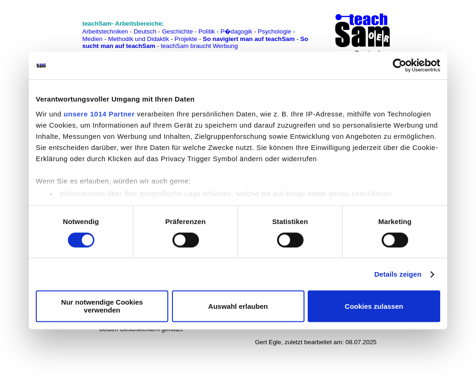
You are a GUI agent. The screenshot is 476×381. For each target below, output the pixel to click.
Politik (206, 31)
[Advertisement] (48, 28)
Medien (92, 38)
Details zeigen (397, 274)
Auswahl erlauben (238, 306)
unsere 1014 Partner (99, 114)
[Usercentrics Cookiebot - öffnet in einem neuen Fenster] (399, 65)
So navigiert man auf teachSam (249, 38)
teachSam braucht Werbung (199, 45)
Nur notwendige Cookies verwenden (102, 306)
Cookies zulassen (374, 306)
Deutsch (144, 31)
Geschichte (177, 31)
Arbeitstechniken (105, 31)
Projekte (186, 38)
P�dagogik (236, 31)
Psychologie (274, 31)
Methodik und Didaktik (139, 38)
